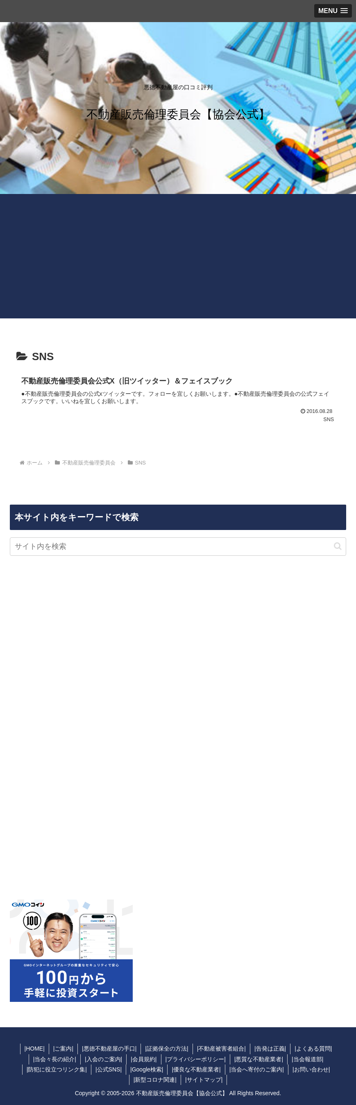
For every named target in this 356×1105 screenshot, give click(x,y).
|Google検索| (146, 1069)
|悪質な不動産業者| (258, 1059)
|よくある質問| (313, 1048)
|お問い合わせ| (311, 1069)
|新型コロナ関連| (155, 1079)
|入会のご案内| (103, 1059)
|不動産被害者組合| (221, 1048)
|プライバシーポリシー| (196, 1059)
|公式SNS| (108, 1069)
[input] (178, 546)
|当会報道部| (307, 1059)
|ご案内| (63, 1048)
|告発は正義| (270, 1048)
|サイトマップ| (203, 1079)
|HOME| (35, 1048)
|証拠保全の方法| (166, 1048)
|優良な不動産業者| (196, 1069)
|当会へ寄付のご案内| (256, 1069)
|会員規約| (143, 1059)
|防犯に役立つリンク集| (57, 1069)
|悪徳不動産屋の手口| (109, 1048)
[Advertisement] (178, 261)
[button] (338, 546)
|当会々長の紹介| (54, 1059)
